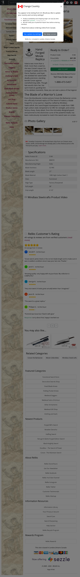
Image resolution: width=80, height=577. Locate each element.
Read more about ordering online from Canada (38, 28)
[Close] (61, 6)
